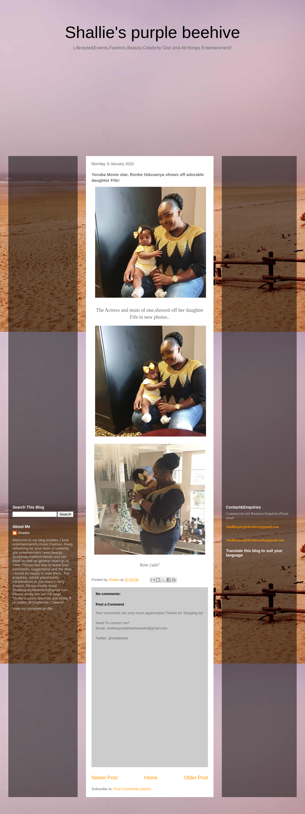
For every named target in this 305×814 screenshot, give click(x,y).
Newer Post (105, 777)
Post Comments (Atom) (132, 789)
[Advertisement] (152, 105)
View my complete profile (32, 608)
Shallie (24, 533)
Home (151, 777)
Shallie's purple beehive (152, 32)
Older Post (196, 777)
